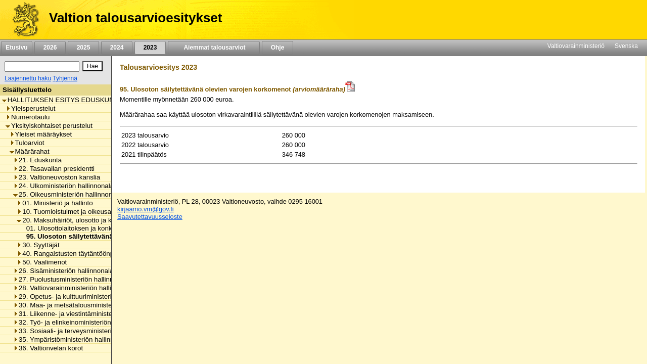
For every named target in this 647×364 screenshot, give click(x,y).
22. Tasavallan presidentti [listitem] (54, 168)
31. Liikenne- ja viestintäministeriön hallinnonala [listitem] (87, 313)
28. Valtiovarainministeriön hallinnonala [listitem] (74, 288)
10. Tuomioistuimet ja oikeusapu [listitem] (67, 211)
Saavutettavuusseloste (149, 216)
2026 (50, 47)
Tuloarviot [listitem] (27, 143)
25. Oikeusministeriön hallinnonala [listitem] (67, 194)
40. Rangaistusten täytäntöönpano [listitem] (71, 253)
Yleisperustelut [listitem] (30, 108)
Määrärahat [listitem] (30, 151)
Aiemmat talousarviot (213, 47)
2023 (150, 47)
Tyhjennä (65, 78)
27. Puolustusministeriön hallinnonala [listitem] (71, 279)
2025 (83, 47)
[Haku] (42, 66)
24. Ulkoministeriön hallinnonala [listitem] (63, 186)
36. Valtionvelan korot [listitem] (48, 348)
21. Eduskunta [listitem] (37, 160)
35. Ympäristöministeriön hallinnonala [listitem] (71, 339)
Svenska (626, 46)
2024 (117, 47)
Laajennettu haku (28, 78)
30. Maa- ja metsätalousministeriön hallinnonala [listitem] (87, 305)
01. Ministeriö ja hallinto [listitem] (55, 203)
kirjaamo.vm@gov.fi (145, 209)
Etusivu (16, 47)
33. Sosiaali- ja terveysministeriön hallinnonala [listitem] (85, 331)
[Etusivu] (22, 19)
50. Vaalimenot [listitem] (42, 262)
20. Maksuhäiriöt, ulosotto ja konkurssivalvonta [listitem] (89, 220)
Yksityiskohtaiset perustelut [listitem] (49, 125)
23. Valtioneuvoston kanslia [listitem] (56, 177)
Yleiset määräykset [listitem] (41, 134)
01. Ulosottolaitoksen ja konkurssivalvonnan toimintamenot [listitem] (111, 228)
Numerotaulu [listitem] (28, 117)
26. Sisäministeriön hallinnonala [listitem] (63, 271)
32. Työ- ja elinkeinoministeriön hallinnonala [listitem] (81, 322)
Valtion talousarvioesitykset (135, 17)
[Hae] (92, 66)
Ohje (277, 47)
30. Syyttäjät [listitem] (38, 245)
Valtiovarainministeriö (576, 46)
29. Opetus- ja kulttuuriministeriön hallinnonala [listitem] (85, 296)
